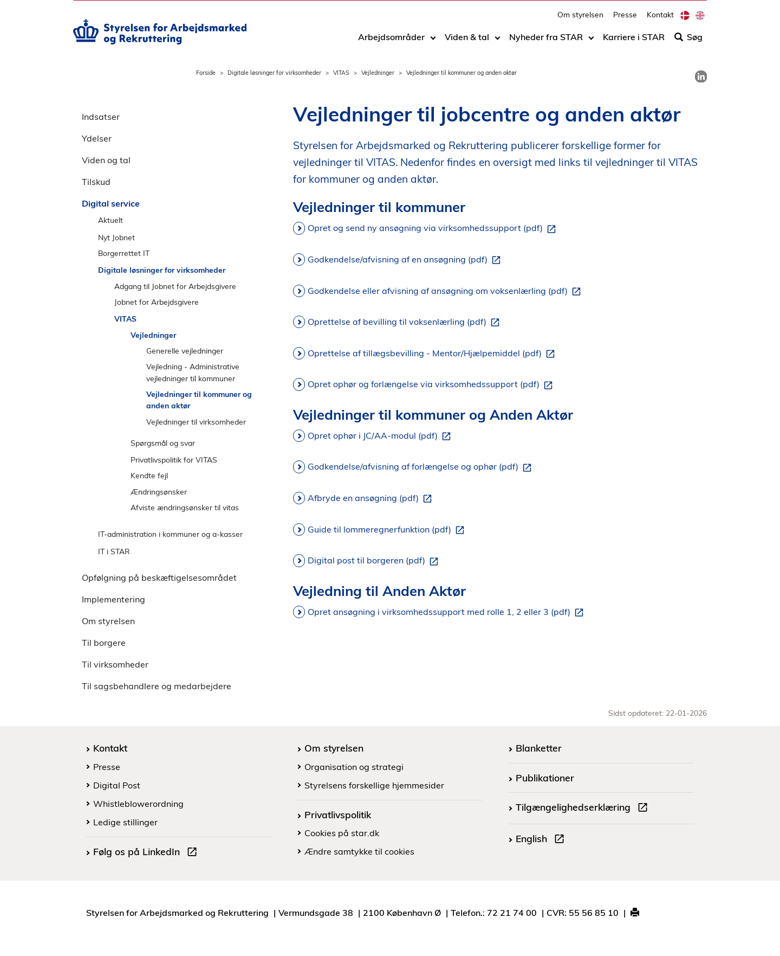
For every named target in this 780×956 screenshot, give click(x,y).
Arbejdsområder (391, 41)
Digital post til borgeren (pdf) (375, 561)
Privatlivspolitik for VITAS (174, 459)
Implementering (113, 599)
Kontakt (660, 19)
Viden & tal (467, 41)
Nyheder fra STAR (546, 41)
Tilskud (96, 181)
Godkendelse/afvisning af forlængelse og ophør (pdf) (422, 467)
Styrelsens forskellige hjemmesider (374, 785)
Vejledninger (377, 72)
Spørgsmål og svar (163, 442)
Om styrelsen (580, 19)
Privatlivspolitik (337, 814)
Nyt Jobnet (116, 237)
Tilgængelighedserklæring (584, 808)
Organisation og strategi (354, 766)
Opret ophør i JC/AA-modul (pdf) (381, 436)
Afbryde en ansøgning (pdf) (372, 498)
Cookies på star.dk (341, 832)
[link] (701, 76)
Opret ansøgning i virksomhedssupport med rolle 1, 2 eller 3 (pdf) (448, 612)
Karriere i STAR (634, 41)
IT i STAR (114, 551)
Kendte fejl (149, 475)
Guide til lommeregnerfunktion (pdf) (388, 530)
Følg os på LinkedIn (147, 853)
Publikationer (545, 778)
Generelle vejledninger (184, 350)
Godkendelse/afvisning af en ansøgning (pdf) (406, 260)
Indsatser (101, 116)
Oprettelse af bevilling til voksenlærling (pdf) (406, 322)
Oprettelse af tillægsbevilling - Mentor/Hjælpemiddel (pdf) (433, 354)
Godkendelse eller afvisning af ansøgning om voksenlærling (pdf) (446, 291)
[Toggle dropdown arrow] (433, 41)
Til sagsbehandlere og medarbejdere (156, 686)
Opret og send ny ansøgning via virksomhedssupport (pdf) (434, 228)
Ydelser (97, 138)
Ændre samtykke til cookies (359, 851)
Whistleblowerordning (138, 803)
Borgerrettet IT (124, 253)
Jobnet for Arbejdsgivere (156, 301)
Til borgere (104, 642)
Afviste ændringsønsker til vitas (185, 507)
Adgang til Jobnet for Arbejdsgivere (175, 286)
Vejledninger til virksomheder (196, 421)
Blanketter (539, 748)
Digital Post (116, 785)
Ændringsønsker (159, 491)
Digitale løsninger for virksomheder (274, 72)
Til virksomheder (115, 664)
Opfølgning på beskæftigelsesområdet (159, 577)
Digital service (111, 203)
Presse (625, 19)
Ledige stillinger (125, 822)
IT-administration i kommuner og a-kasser (170, 533)
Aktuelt (110, 219)
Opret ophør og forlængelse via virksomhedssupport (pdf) (432, 384)
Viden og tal (106, 160)
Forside (206, 72)
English (542, 840)
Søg (688, 41)
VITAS (341, 72)
